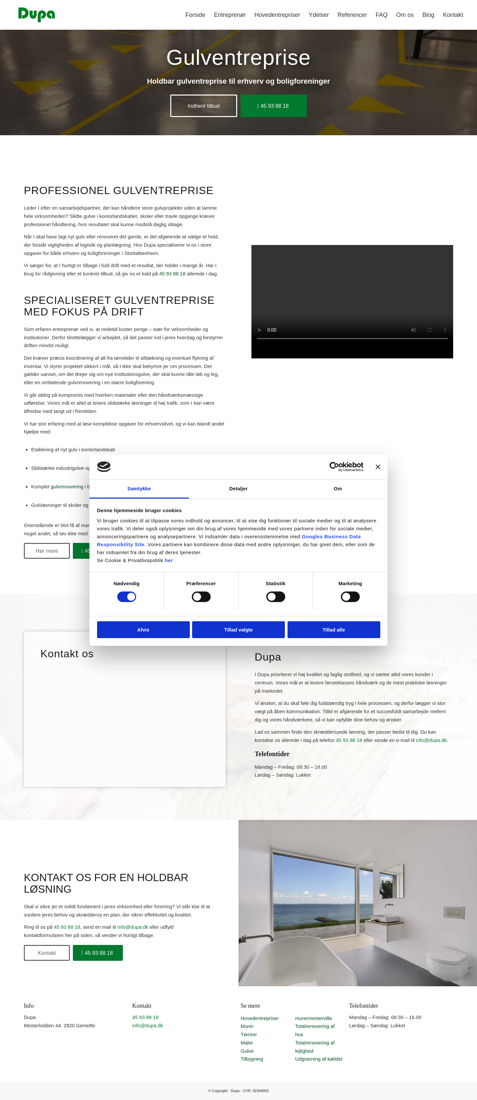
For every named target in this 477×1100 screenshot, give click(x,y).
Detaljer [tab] (238, 488)
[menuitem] (195, 15)
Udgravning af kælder (319, 1059)
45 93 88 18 (172, 273)
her (169, 560)
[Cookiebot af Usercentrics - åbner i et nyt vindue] (334, 467)
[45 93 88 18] (273, 106)
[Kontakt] (47, 953)
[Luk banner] (378, 467)
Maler (246, 1042)
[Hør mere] (47, 551)
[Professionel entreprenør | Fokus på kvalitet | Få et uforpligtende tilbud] (37, 15)
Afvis (143, 629)
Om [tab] (338, 488)
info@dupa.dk (431, 740)
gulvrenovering (67, 486)
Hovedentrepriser (259, 1018)
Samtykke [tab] (139, 488)
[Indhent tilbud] (203, 106)
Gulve (246, 1051)
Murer (246, 1026)
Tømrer (248, 1034)
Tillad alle (333, 629)
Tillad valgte (238, 629)
